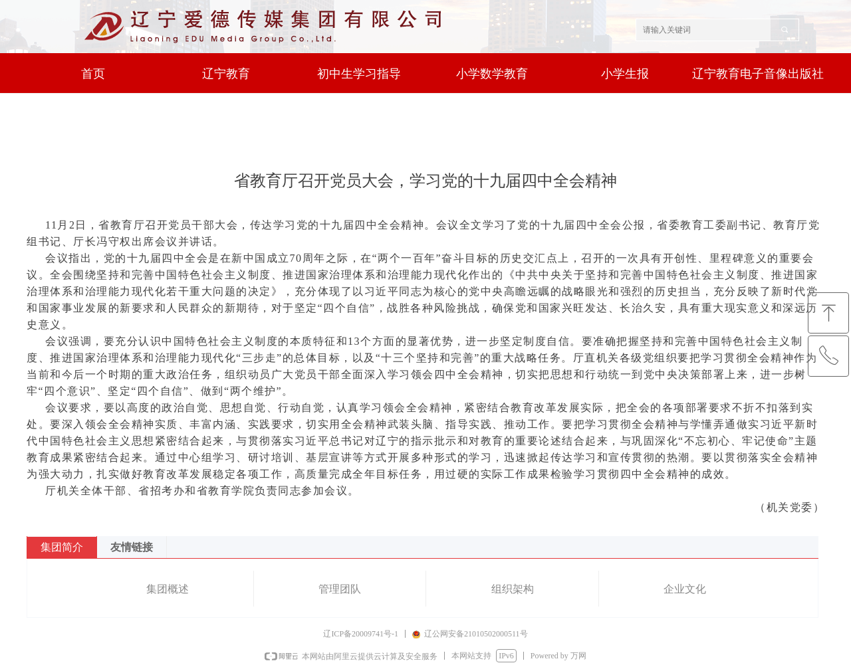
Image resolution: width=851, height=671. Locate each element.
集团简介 (62, 547)
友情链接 (131, 547)
